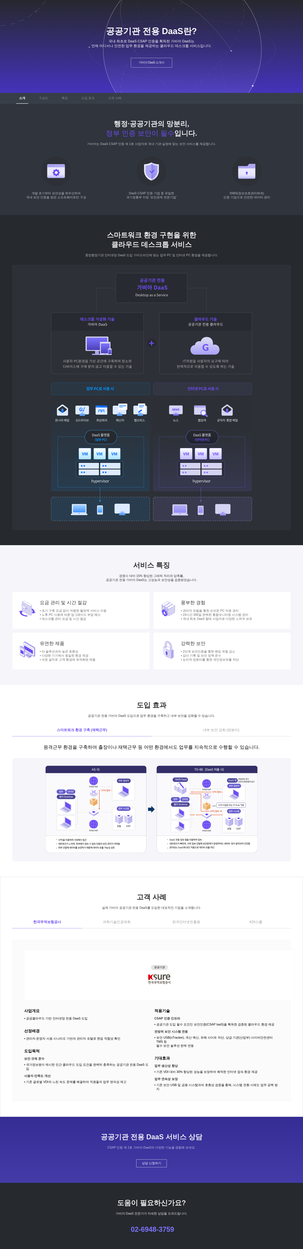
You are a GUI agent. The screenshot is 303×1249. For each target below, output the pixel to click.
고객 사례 (114, 98)
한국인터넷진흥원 (186, 922)
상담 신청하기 (151, 1163)
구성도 (43, 98)
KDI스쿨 (255, 922)
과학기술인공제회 (117, 922)
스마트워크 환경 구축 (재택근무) (82, 730)
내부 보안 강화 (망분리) (221, 730)
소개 (22, 98)
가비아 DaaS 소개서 (151, 62)
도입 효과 (87, 98)
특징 (65, 98)
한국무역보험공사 (47, 922)
